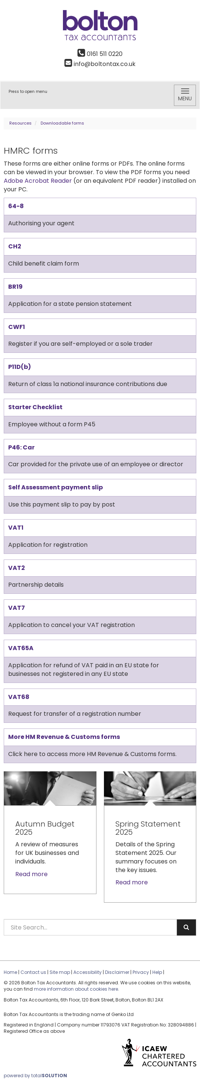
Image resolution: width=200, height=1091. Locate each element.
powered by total (35, 1075)
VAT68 (18, 697)
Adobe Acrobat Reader (38, 180)
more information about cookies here (76, 989)
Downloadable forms (62, 123)
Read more (32, 874)
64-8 (16, 206)
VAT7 (16, 608)
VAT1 (15, 527)
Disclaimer (117, 972)
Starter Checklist (35, 407)
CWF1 (16, 327)
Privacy (141, 972)
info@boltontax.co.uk (100, 64)
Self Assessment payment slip (55, 487)
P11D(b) (19, 367)
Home (10, 972)
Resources (20, 123)
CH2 (14, 246)
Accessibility (87, 972)
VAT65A (21, 648)
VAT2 (16, 568)
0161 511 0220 (100, 54)
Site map (60, 972)
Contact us (33, 972)
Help (157, 972)
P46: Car (21, 447)
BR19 (15, 286)
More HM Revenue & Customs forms (64, 737)
